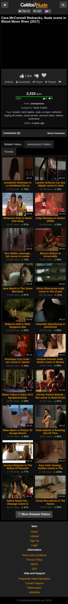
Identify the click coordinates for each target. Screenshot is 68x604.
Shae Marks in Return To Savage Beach (17, 432)
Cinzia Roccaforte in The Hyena (50, 502)
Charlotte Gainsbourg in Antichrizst (50, 325)
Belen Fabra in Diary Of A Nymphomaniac (17, 396)
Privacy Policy (34, 559)
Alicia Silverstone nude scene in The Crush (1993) (50, 291)
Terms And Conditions (34, 555)
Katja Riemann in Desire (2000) (50, 219)
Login (37, 11)
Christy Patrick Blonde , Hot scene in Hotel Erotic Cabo (50, 397)
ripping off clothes (13, 115)
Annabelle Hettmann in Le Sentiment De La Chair (17, 185)
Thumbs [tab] (8, 151)
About (9, 81)
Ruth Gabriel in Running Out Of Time (50, 432)
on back (46, 112)
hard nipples (27, 112)
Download (23, 81)
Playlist (50, 81)
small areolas (31, 115)
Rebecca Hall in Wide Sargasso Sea (17, 325)
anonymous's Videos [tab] (39, 144)
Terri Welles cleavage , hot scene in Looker (17, 255)
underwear (34, 118)
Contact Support (34, 583)
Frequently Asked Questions (34, 578)
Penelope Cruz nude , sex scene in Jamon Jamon (17, 362)
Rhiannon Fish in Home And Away (17, 219)
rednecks (56, 112)
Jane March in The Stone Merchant (18, 290)
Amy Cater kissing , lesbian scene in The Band (50, 468)
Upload (34, 536)
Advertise (34, 592)
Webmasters (34, 587)
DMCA (34, 564)
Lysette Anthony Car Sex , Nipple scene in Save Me (50, 185)
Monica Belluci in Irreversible (50, 255)
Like (26, 76)
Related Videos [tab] (12, 144)
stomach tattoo (47, 115)
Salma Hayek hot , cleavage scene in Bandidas (17, 503)
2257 (34, 568)
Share (38, 81)
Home (34, 531)
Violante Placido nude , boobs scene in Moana (50, 360)
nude (38, 112)
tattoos (59, 115)
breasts (16, 112)
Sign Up (24, 11)
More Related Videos (34, 514)
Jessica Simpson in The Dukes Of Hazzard (17, 467)
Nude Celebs (40, 107)
